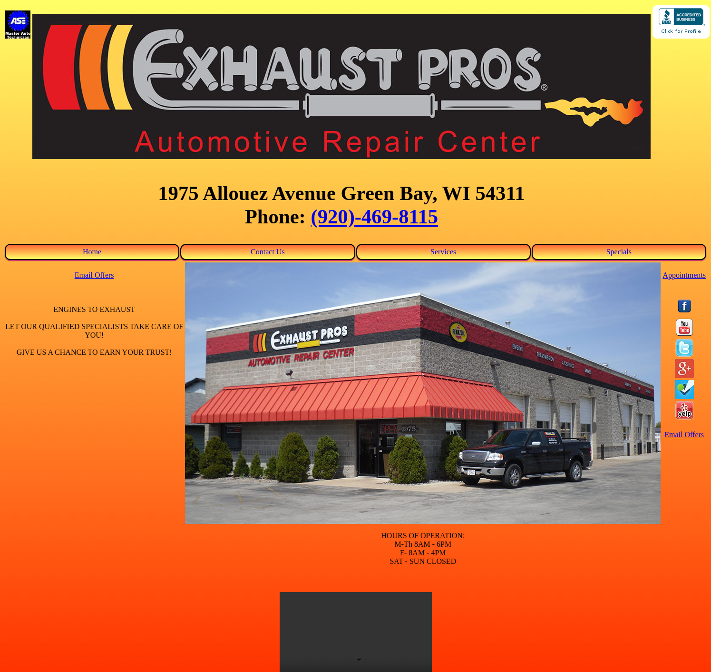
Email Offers (94, 275)
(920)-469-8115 (374, 216)
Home (92, 252)
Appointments (684, 275)
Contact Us (268, 252)
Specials (619, 252)
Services (443, 252)
